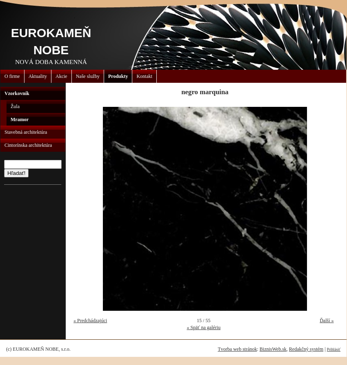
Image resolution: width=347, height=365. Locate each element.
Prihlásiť (333, 349)
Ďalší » (327, 320)
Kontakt (144, 76)
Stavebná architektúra (25, 132)
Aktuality (38, 76)
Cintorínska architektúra (28, 145)
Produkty (118, 76)
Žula (15, 106)
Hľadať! (16, 173)
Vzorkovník (16, 93)
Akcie (61, 76)
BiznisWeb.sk (273, 349)
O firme (12, 76)
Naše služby (88, 76)
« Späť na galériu (203, 327)
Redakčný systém (306, 349)
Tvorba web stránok (237, 349)
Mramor (20, 119)
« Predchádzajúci (90, 320)
